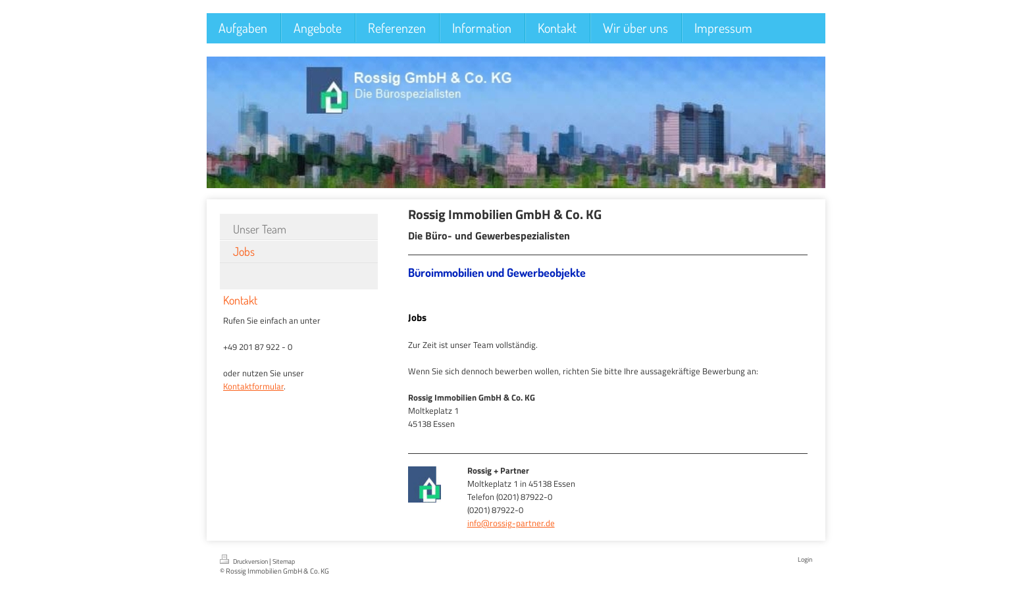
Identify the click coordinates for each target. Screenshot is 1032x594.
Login (805, 559)
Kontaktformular (253, 386)
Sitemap (283, 561)
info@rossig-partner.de (511, 523)
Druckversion (244, 560)
